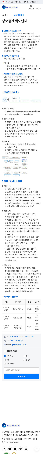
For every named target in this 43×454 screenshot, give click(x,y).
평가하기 (21, 376)
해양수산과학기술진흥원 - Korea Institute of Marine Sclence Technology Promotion (10, 7)
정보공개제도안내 (19, 15)
